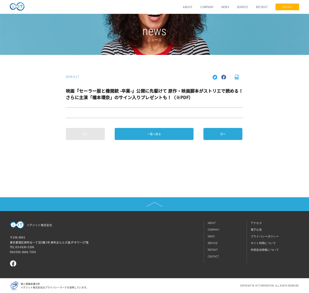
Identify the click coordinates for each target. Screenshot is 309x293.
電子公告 (256, 229)
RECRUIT (262, 7)
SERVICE (242, 7)
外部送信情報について (265, 249)
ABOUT (187, 7)
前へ (85, 134)
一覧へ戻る (154, 134)
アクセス (256, 222)
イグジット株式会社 (39, 225)
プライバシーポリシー (265, 236)
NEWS (225, 7)
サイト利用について (263, 243)
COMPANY (206, 7)
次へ (223, 134)
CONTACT (287, 6)
